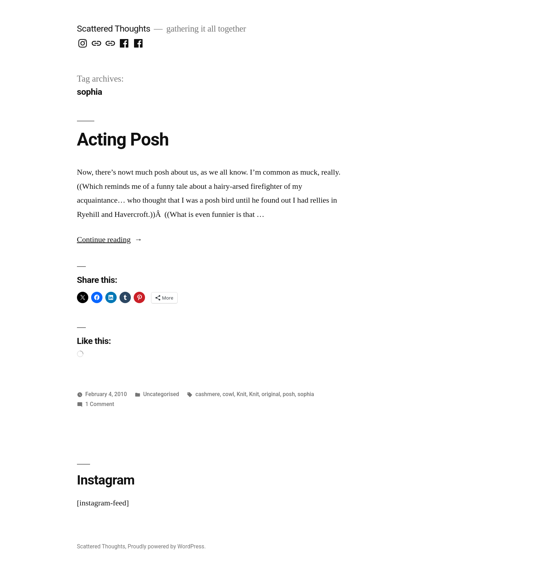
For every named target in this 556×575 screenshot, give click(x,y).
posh (289, 394)
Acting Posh (123, 139)
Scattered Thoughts (113, 28)
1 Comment (99, 404)
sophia (306, 394)
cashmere (207, 394)
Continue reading (110, 240)
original (271, 394)
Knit (241, 394)
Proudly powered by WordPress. (167, 546)
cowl (228, 394)
